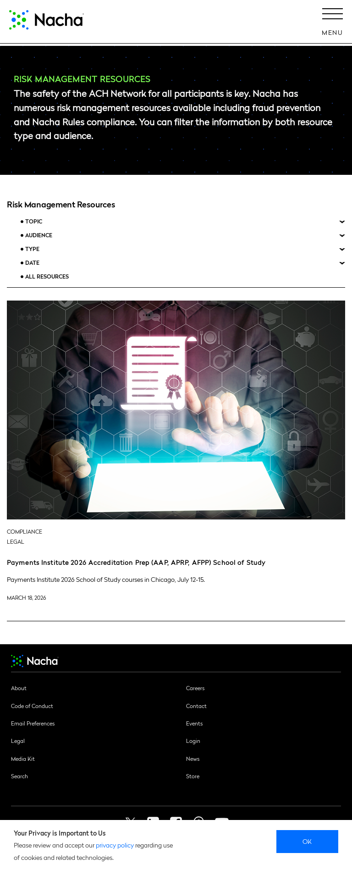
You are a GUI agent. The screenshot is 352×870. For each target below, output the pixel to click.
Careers (195, 688)
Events (194, 723)
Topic (33, 221)
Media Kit (23, 758)
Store (192, 776)
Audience (38, 235)
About (19, 688)
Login (193, 740)
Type (32, 248)
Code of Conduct (32, 705)
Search (19, 776)
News (192, 758)
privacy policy (115, 845)
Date (32, 262)
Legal (18, 740)
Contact (196, 705)
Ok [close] (307, 841)
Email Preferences (33, 723)
